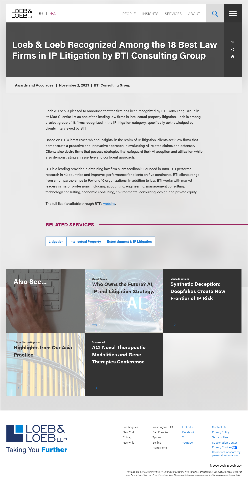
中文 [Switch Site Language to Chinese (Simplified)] (53, 13)
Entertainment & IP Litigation (129, 241)
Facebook (188, 432)
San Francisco (161, 432)
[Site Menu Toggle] (233, 13)
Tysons (157, 437)
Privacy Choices (224, 447)
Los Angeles (130, 427)
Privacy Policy (220, 432)
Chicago (128, 437)
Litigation (56, 241)
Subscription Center (224, 442)
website (109, 203)
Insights (150, 13)
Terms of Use (220, 437)
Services (172, 13)
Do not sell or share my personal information (226, 453)
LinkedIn (187, 427)
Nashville (128, 442)
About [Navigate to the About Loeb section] (194, 13)
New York (129, 432)
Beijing (157, 442)
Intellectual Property (85, 241)
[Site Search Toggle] (215, 13)
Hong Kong (160, 448)
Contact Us (219, 427)
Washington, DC (163, 427)
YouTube (187, 442)
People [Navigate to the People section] (128, 13)
